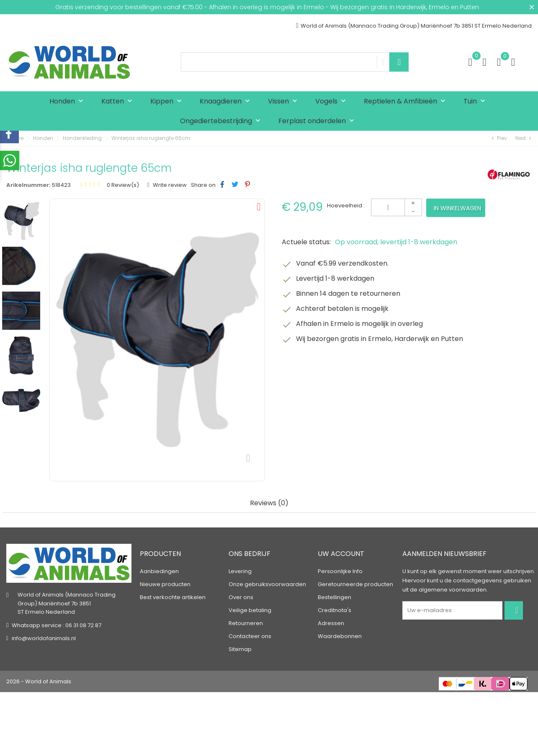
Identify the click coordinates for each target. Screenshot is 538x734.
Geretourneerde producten (355, 584)
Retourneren (246, 623)
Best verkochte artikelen (173, 597)
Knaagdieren (227, 101)
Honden (68, 101)
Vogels (332, 101)
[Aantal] (396, 207)
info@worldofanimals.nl (44, 638)
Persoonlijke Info (340, 571)
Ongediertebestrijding (222, 121)
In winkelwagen (457, 208)
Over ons (241, 597)
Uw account (341, 553)
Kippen (167, 101)
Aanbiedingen (159, 571)
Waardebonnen (340, 636)
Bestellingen (334, 597)
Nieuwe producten (165, 584)
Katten (118, 101)
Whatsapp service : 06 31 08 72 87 (56, 625)
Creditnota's (334, 610)
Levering (240, 571)
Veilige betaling (250, 610)
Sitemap (240, 649)
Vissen (284, 101)
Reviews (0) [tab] (269, 503)
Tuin (476, 101)
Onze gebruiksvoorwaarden (267, 584)
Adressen (331, 623)
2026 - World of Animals (38, 681)
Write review (169, 185)
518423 (61, 185)
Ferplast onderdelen (318, 121)
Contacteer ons (250, 636)
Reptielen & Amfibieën (406, 101)
